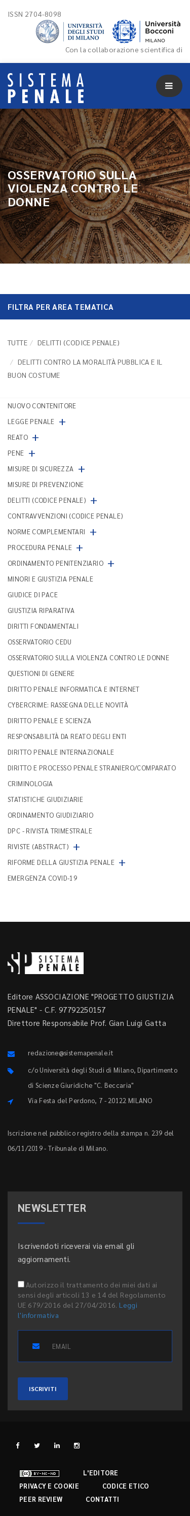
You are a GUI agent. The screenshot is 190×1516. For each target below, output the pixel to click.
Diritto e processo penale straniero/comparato (92, 767)
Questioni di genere (41, 673)
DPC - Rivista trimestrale (50, 830)
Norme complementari (47, 531)
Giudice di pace (33, 594)
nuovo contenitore (42, 405)
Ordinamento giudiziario (50, 815)
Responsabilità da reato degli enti (67, 736)
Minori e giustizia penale (50, 578)
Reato (18, 437)
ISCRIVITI (43, 1388)
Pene (16, 452)
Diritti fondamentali (43, 626)
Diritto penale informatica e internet (74, 689)
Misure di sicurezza (41, 468)
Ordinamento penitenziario (55, 563)
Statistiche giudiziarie (45, 799)
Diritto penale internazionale (61, 752)
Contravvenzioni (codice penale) (65, 515)
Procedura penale (40, 547)
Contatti (102, 1499)
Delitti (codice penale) (78, 342)
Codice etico (125, 1485)
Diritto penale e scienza (50, 720)
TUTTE (17, 342)
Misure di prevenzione (46, 484)
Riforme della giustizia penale (61, 862)
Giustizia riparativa (41, 610)
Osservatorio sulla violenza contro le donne (88, 657)
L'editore (101, 1472)
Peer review (40, 1499)
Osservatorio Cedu (40, 641)
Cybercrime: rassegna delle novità (68, 704)
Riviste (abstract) (38, 846)
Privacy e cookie (49, 1485)
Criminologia (30, 783)
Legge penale (31, 421)
